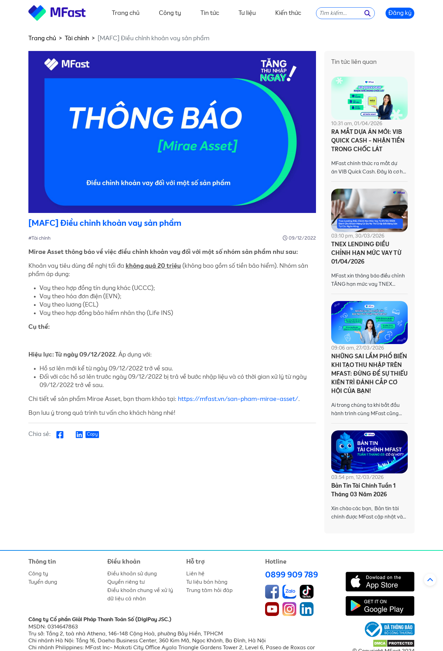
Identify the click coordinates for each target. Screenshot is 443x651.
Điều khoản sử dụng (132, 573)
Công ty (170, 13)
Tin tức (209, 13)
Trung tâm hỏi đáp (209, 590)
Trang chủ (125, 13)
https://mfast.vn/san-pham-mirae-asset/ (238, 399)
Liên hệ (195, 573)
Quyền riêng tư (126, 582)
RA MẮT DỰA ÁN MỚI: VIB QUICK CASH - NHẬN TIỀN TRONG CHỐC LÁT (368, 141)
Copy (92, 434)
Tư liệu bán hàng (206, 582)
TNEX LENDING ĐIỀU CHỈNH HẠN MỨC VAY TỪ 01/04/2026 (366, 253)
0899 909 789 (291, 575)
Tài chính (77, 38)
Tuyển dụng (42, 582)
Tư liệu (247, 13)
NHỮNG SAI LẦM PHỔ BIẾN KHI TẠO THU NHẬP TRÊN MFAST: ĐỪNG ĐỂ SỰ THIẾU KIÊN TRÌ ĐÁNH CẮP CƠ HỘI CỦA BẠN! (369, 374)
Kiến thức (288, 13)
